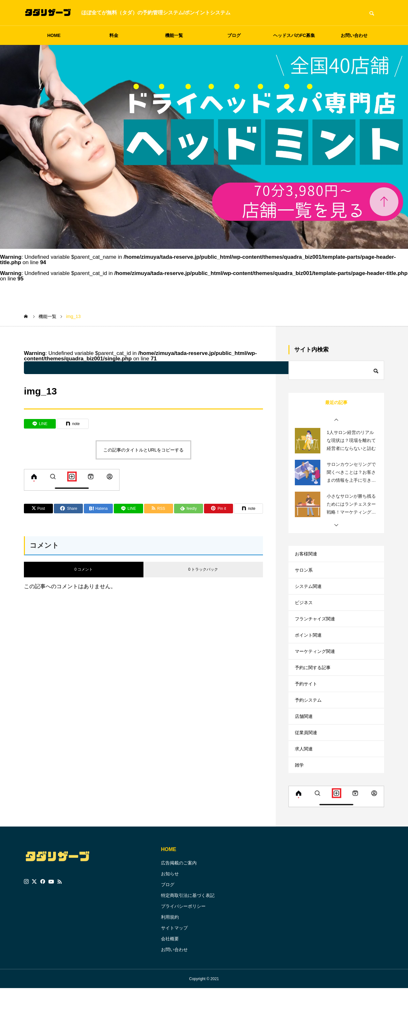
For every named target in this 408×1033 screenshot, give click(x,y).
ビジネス (305, 613)
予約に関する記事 (315, 691)
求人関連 (305, 788)
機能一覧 (174, 35)
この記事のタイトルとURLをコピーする (143, 449)
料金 (113, 35)
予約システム (310, 730)
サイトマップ (174, 972)
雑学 (300, 808)
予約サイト (307, 710)
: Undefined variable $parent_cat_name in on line (189, 367)
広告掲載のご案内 (179, 907)
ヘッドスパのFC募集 (294, 35)
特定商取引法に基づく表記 (188, 940)
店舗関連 (305, 749)
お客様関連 (307, 555)
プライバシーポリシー (183, 950)
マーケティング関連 (318, 672)
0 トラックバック (203, 569)
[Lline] (40, 424)
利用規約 (170, 961)
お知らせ (170, 918)
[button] (336, 420)
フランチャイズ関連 (318, 633)
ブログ (234, 35)
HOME (54, 35)
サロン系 (305, 574)
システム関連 (310, 594)
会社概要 (170, 983)
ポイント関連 (310, 652)
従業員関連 (307, 769)
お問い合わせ (354, 35)
